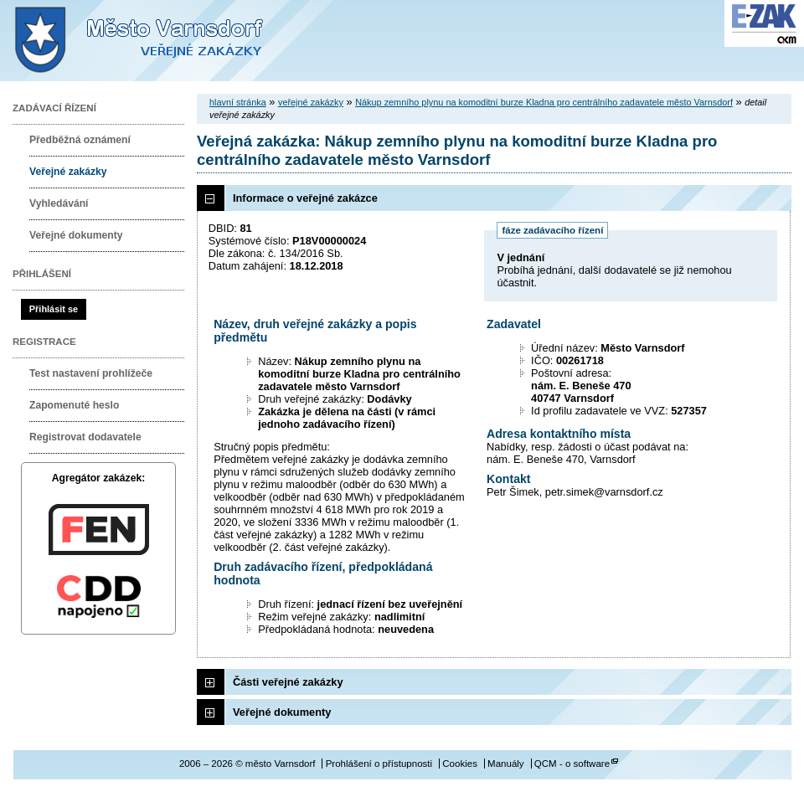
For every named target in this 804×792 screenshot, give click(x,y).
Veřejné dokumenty (75, 235)
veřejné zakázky (310, 102)
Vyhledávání (59, 203)
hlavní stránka (237, 102)
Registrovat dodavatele (85, 437)
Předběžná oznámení (80, 140)
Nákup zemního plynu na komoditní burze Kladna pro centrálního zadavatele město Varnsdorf (544, 102)
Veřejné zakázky (68, 171)
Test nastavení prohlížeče (90, 373)
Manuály (505, 764)
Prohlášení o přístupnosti (379, 764)
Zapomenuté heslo (74, 405)
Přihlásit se (53, 309)
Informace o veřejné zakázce (305, 198)
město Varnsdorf (167, 40)
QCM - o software (572, 764)
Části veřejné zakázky (288, 682)
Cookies (459, 764)
